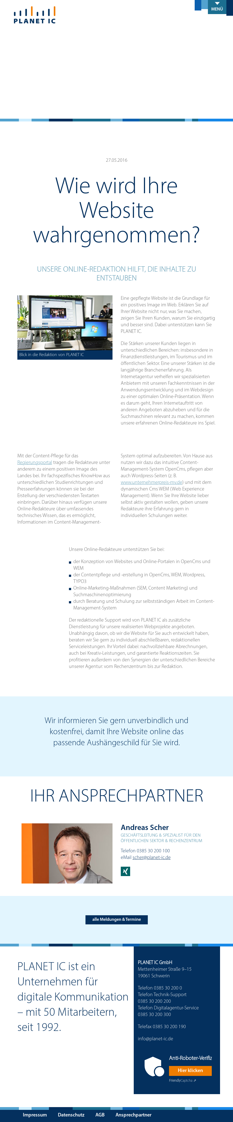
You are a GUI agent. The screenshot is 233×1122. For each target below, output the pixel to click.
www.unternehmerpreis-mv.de (151, 482)
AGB (100, 1115)
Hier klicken (190, 1070)
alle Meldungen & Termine (116, 919)
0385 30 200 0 (168, 988)
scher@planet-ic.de (152, 857)
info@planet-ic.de (155, 1039)
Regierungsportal (34, 462)
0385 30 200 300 (154, 1014)
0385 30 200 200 (154, 1001)
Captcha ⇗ (182, 1081)
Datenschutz (71, 1115)
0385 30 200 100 (153, 851)
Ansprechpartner (133, 1115)
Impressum (35, 1115)
